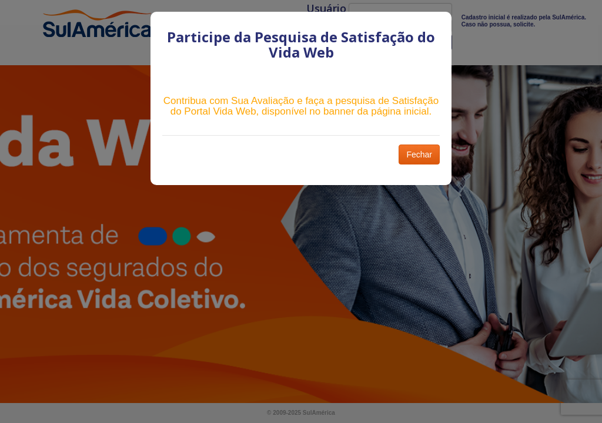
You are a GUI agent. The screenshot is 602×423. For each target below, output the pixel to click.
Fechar (419, 154)
